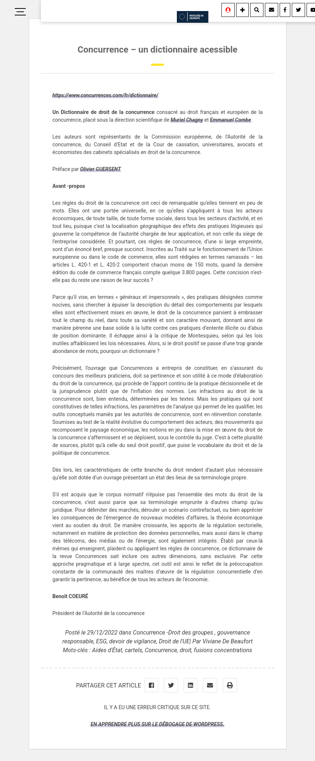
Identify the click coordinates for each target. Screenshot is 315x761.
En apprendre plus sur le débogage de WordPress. (157, 724)
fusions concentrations (223, 650)
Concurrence (161, 650)
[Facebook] (285, 10)
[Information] (242, 10)
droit (186, 650)
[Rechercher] (256, 10)
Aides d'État (107, 650)
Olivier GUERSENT (100, 169)
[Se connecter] (228, 10)
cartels (133, 650)
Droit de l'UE (174, 641)
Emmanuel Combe (230, 120)
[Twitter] (298, 10)
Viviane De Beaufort (228, 641)
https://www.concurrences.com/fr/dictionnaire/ (105, 95)
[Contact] (271, 10)
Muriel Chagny (187, 120)
